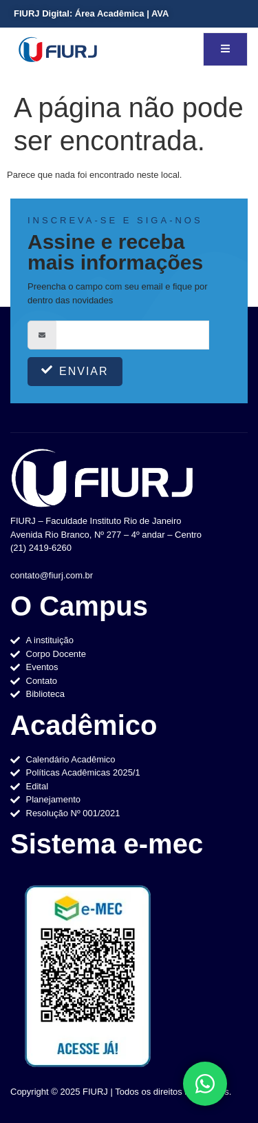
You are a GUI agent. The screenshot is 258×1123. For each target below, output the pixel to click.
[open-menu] (225, 49)
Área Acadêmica (109, 13)
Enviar (75, 370)
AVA (160, 13)
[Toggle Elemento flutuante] (205, 1084)
